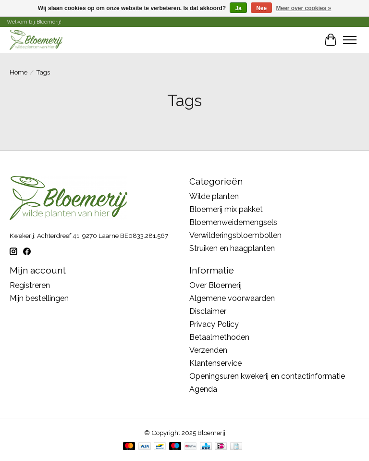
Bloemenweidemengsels (233, 222)
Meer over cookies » (304, 8)
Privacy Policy (214, 324)
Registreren (30, 285)
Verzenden (208, 350)
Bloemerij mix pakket (226, 209)
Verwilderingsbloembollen (235, 235)
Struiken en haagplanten (232, 248)
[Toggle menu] (349, 40)
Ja (238, 8)
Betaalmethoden (219, 337)
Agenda (203, 389)
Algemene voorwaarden (232, 298)
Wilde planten (214, 196)
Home (18, 72)
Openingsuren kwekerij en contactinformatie (267, 376)
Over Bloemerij (215, 285)
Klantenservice (215, 363)
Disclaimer (207, 311)
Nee (261, 8)
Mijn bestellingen (39, 298)
